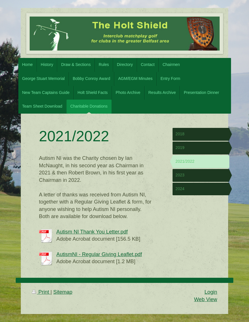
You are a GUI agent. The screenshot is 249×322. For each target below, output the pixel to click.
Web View (205, 299)
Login (211, 292)
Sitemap (62, 292)
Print (41, 292)
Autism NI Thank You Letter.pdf (92, 232)
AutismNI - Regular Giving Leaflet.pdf (99, 254)
